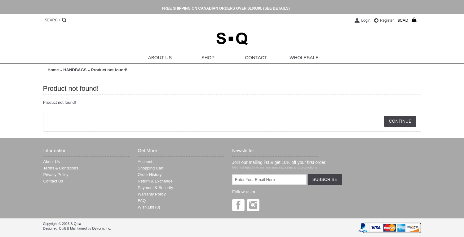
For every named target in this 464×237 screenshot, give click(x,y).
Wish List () (149, 207)
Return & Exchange (155, 181)
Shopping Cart (150, 168)
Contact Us (53, 181)
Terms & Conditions (60, 168)
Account (145, 161)
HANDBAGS (74, 70)
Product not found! (109, 70)
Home (53, 70)
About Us (51, 161)
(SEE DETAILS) (276, 8)
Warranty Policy (152, 194)
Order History (149, 174)
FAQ (142, 200)
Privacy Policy (55, 174)
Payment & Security (155, 187)
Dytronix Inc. (101, 228)
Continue (400, 121)
